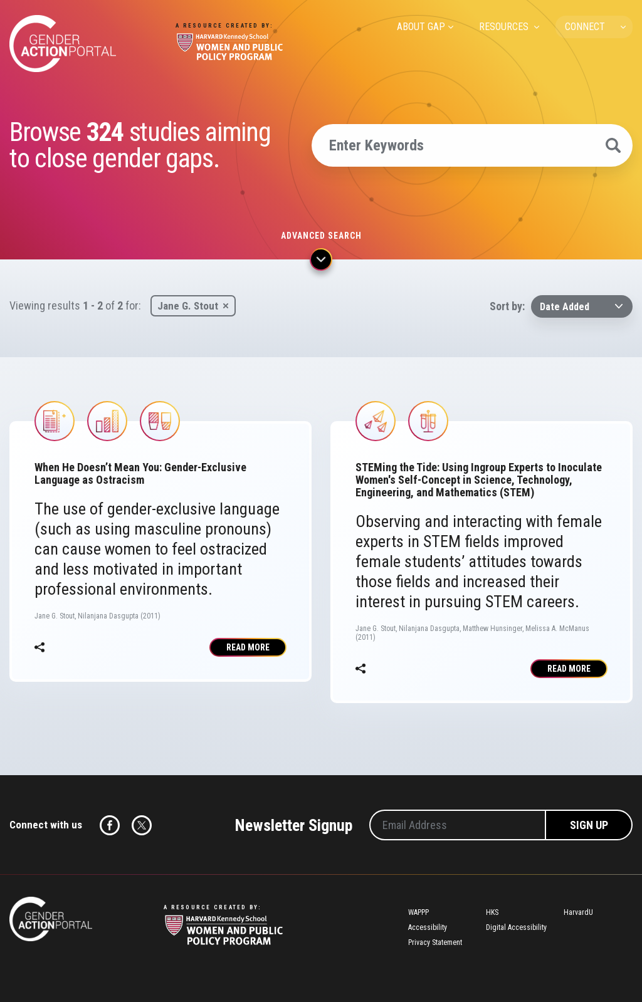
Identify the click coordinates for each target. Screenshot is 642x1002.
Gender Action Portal (62, 43)
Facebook (110, 825)
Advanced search (321, 236)
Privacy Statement (435, 942)
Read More (248, 647)
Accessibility (427, 927)
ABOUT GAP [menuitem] (421, 27)
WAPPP (418, 912)
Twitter (142, 825)
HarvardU (578, 912)
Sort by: (507, 306)
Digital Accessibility (516, 927)
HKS (492, 912)
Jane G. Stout (187, 306)
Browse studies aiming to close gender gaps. (139, 145)
